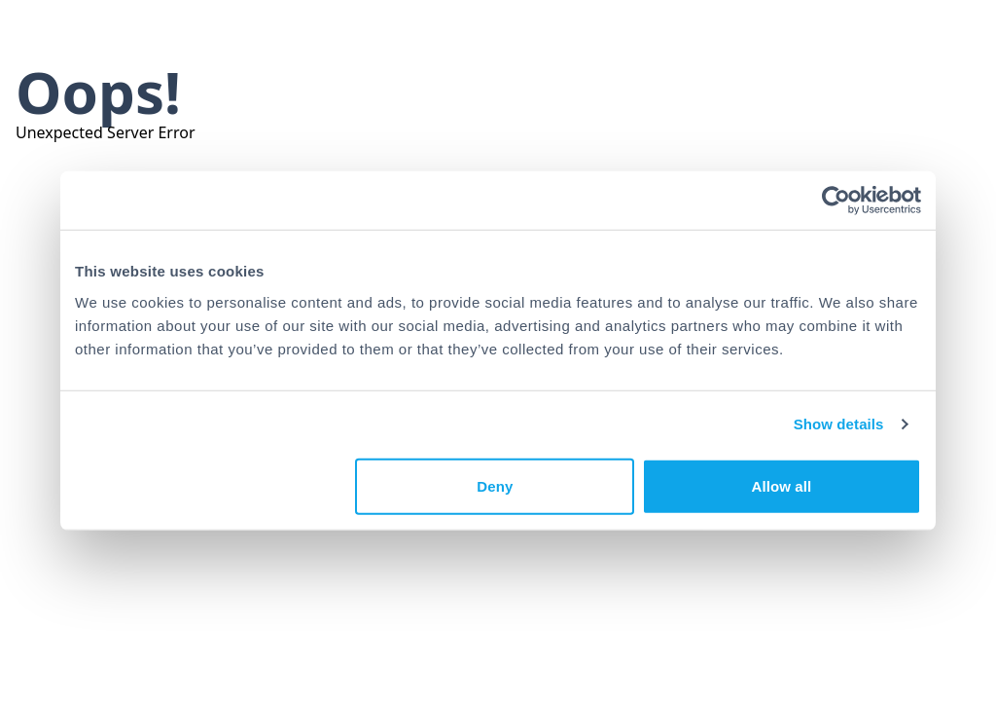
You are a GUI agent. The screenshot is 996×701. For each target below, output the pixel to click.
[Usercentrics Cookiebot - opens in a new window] (836, 200)
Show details (839, 424)
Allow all (782, 485)
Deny (495, 485)
